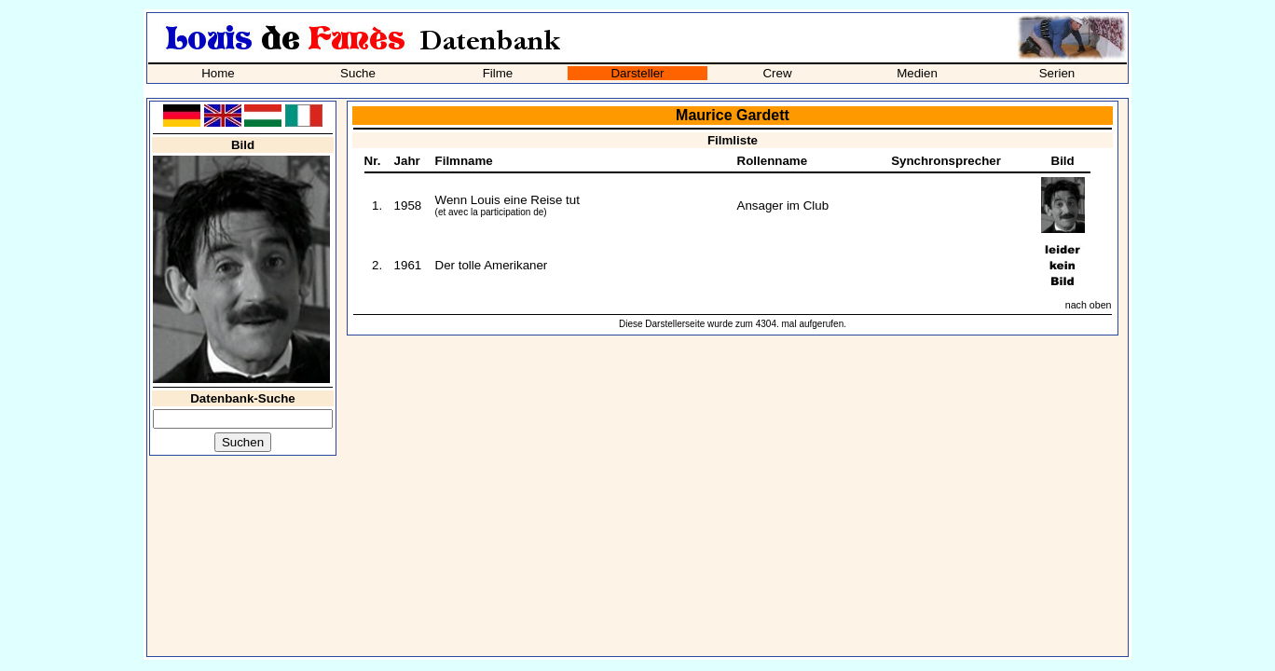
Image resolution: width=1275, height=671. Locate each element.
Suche (358, 73)
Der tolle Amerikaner (491, 265)
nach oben (1088, 304)
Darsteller (637, 73)
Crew (776, 73)
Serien (1057, 73)
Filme (498, 73)
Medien (917, 73)
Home (218, 73)
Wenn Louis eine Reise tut (507, 200)
